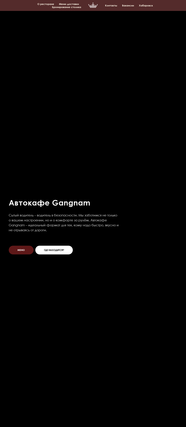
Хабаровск (146, 5)
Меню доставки (69, 4)
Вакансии (128, 5)
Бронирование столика (66, 7)
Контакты (111, 5)
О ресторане (45, 4)
